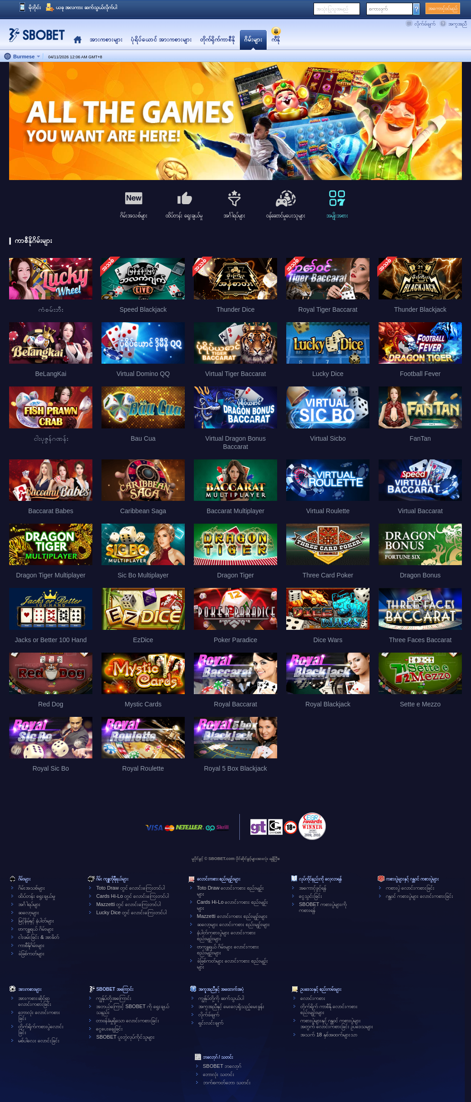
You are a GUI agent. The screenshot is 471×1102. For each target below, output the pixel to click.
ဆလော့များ (28, 912)
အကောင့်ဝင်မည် (442, 8)
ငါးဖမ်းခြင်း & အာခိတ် (38, 937)
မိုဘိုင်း (35, 7)
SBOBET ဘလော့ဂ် (222, 1066)
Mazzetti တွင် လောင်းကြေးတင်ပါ (128, 904)
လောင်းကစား (312, 998)
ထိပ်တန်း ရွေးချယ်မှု (36, 896)
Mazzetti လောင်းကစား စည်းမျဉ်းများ (232, 916)
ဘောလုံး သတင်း (218, 1074)
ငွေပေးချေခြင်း (109, 1028)
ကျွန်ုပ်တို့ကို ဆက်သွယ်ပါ (221, 998)
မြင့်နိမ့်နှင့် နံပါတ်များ (36, 920)
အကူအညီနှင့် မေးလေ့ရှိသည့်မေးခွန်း (231, 1006)
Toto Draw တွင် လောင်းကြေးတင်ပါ (130, 888)
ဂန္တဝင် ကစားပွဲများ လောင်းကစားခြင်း (419, 896)
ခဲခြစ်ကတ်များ (31, 953)
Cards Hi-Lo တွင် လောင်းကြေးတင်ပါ (132, 896)
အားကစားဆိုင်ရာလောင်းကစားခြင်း (34, 1001)
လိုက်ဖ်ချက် (425, 23)
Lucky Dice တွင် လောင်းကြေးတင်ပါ (131, 912)
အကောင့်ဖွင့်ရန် (312, 888)
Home (77, 40)
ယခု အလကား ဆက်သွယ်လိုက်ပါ (86, 7)
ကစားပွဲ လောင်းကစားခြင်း (410, 888)
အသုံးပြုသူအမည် (332, 8)
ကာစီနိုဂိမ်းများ (31, 945)
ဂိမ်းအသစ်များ (31, 888)
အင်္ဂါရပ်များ (29, 904)
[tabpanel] (235, 121)
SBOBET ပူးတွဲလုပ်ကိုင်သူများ (125, 1037)
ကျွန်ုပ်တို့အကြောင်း (114, 998)
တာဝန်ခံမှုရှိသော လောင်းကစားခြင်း (127, 1020)
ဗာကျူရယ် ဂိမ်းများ (36, 929)
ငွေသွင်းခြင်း (310, 896)
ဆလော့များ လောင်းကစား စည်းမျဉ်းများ (233, 924)
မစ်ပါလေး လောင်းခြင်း (39, 1040)
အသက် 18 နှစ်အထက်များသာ (328, 1034)
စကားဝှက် (378, 8)
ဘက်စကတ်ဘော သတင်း (227, 1082)
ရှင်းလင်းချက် (210, 1022)
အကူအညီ (457, 23)
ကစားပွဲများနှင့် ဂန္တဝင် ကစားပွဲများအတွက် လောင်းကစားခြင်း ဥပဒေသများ (336, 1023)
